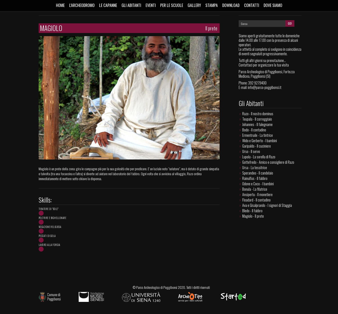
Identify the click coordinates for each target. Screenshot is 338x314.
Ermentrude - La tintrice (257, 135)
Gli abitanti (131, 5)
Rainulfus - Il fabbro (254, 178)
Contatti (251, 5)
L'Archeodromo (82, 5)
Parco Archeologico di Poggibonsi (156, 287)
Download (231, 5)
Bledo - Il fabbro (252, 210)
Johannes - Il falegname (257, 124)
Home (60, 5)
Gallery (194, 5)
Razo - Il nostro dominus (257, 113)
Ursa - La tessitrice (254, 167)
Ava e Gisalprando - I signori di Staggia (267, 205)
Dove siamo (273, 5)
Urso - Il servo (251, 151)
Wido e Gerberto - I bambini (259, 140)
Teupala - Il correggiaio (257, 119)
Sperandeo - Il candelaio (257, 173)
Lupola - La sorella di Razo (258, 156)
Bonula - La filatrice (254, 189)
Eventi (151, 5)
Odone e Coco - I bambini (258, 183)
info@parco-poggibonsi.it (264, 87)
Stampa (211, 5)
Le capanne (108, 5)
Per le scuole (171, 5)
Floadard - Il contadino (256, 200)
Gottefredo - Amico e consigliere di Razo (268, 162)
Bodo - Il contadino (254, 130)
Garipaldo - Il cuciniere (256, 146)
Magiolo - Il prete (253, 216)
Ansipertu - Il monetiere (257, 194)
